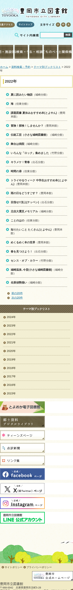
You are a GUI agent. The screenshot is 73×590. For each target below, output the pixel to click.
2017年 (11, 376)
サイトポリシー (13, 567)
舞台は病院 (17, 143)
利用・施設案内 (6, 52)
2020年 (11, 350)
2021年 (11, 342)
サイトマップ (25, 24)
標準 (63, 24)
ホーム (4, 66)
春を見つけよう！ (22, 251)
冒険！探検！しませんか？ (27, 125)
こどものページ (50, 52)
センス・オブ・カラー (24, 260)
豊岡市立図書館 (34, 12)
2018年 (11, 368)
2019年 (11, 359)
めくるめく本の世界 (23, 242)
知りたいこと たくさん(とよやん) (31, 229)
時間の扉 (16, 171)
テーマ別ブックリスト (47, 66)
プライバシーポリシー (39, 567)
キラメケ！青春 (20, 162)
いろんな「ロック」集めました (30, 153)
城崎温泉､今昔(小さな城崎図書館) (31, 269)
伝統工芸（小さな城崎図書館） (30, 134)
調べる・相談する (35, 52)
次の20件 (17, 297)
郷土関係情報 (65, 52)
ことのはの (17, 220)
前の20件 (17, 293)
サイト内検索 (27, 35)
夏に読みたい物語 (22, 94)
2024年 (11, 317)
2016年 (11, 384)
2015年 (11, 393)
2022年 (11, 334)
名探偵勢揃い (19, 282)
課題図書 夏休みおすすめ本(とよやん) (34, 112)
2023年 (11, 325)
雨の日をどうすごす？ (24, 193)
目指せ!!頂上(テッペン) (25, 202)
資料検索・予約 (21, 52)
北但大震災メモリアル (24, 211)
